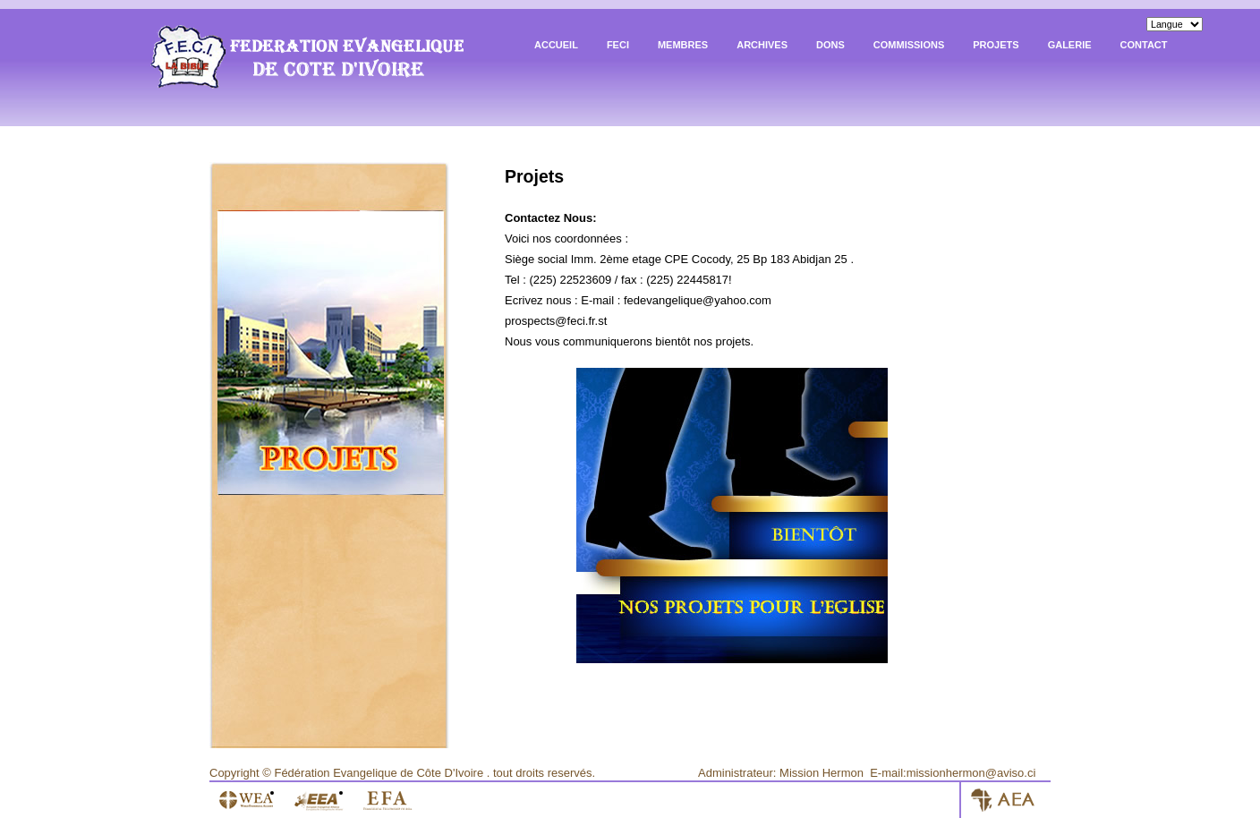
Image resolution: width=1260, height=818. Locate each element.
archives (762, 44)
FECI (618, 44)
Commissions (908, 44)
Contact (1144, 44)
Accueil (556, 44)
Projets (995, 44)
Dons (830, 44)
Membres (683, 44)
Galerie (1070, 44)
